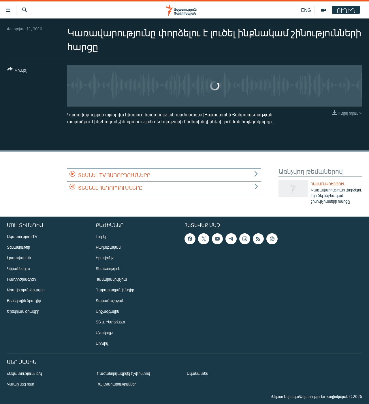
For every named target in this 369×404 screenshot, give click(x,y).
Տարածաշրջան (110, 300)
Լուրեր (101, 236)
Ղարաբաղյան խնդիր (115, 289)
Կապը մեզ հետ (20, 383)
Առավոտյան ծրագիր (25, 289)
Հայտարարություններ (116, 383)
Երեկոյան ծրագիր (23, 311)
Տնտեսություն (108, 268)
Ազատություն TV (22, 236)
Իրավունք (105, 257)
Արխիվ (102, 343)
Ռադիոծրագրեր (21, 279)
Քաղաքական (108, 247)
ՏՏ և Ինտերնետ (110, 321)
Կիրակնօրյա (18, 268)
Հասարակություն (328, 184)
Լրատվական (19, 257)
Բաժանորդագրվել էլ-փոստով (123, 373)
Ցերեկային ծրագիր (24, 300)
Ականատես (197, 373)
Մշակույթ (104, 332)
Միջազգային (107, 311)
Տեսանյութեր (18, 247)
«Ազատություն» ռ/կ (24, 373)
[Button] (17, 70)
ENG (306, 10)
